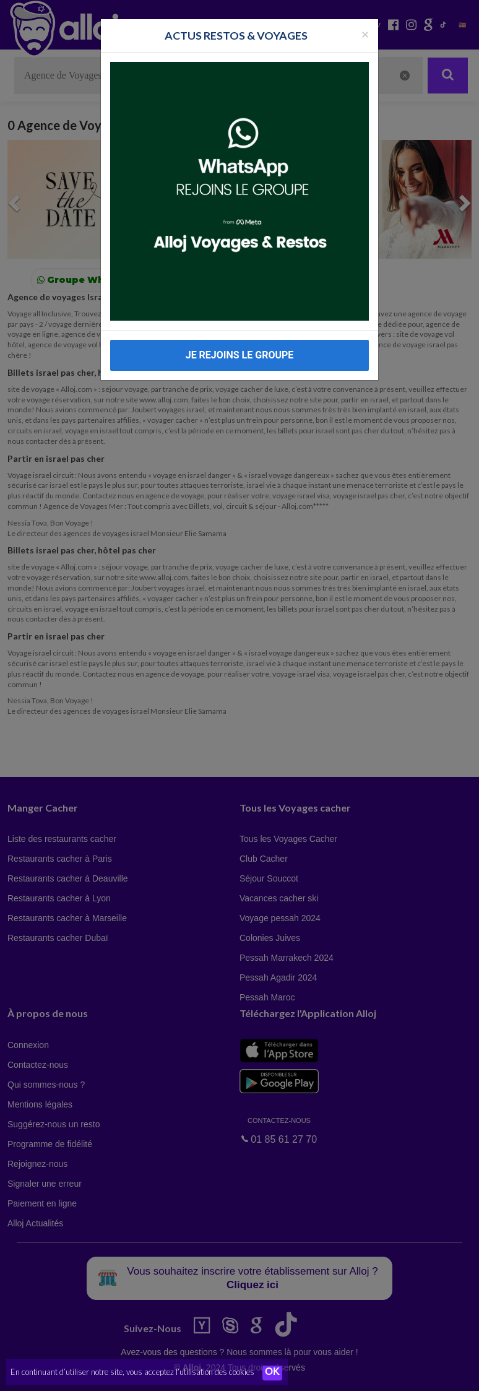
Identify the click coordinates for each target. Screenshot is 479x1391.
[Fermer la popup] (365, 33)
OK (272, 1373)
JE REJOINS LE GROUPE (240, 355)
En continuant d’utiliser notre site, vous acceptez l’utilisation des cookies (132, 1372)
